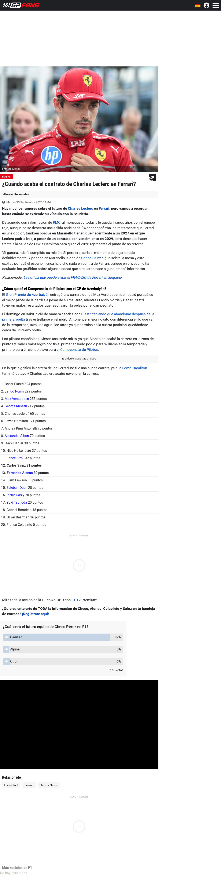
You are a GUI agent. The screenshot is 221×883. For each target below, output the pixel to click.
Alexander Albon (17, 436)
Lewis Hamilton (134, 368)
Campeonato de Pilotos (79, 349)
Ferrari (6, 176)
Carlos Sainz (91, 258)
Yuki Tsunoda (17, 502)
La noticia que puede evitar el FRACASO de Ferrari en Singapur (72, 277)
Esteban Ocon (17, 488)
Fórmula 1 (11, 785)
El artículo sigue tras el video (79, 358)
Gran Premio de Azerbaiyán (27, 294)
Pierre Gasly (15, 495)
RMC (56, 222)
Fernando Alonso (20, 473)
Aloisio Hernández (16, 194)
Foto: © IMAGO (11, 169)
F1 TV (76, 600)
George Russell (16, 406)
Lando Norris (14, 391)
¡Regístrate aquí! (35, 614)
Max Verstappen (17, 399)
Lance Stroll (15, 458)
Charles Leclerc (80, 208)
